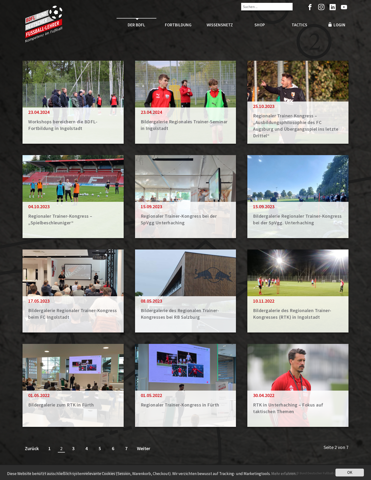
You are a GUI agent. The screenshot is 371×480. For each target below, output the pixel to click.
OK (349, 472)
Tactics (299, 25)
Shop (259, 25)
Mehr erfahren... (284, 473)
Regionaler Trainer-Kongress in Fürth (180, 405)
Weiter (143, 448)
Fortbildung (178, 25)
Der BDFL (136, 25)
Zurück (32, 448)
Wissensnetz (220, 25)
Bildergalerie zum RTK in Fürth (61, 405)
